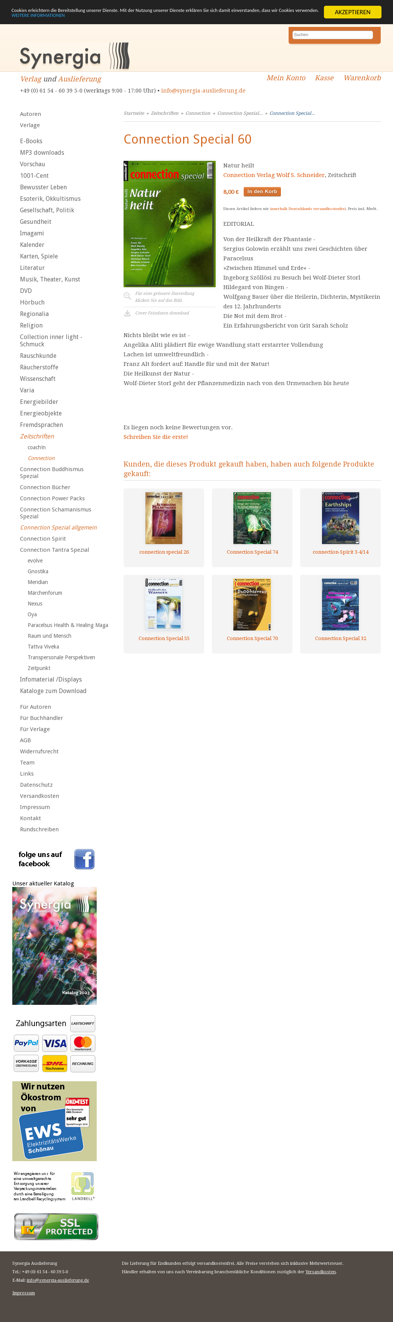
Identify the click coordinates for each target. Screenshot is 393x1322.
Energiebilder (39, 401)
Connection (41, 458)
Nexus (35, 604)
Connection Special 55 (164, 638)
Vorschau (32, 164)
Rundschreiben (39, 829)
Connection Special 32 (340, 638)
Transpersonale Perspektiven (61, 657)
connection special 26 (164, 552)
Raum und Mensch (49, 636)
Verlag (30, 79)
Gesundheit (35, 221)
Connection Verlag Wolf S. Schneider (274, 175)
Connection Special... (292, 113)
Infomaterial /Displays (51, 679)
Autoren (30, 114)
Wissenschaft (38, 378)
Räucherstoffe (39, 367)
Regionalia (34, 314)
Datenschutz (36, 784)
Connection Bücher (45, 487)
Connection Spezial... (240, 113)
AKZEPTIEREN (352, 12)
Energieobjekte (41, 413)
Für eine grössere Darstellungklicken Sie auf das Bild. (164, 297)
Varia (27, 390)
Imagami (32, 233)
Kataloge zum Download (53, 691)
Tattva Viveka (43, 647)
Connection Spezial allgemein (58, 527)
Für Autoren (35, 706)
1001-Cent (34, 175)
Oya (32, 614)
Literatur (32, 267)
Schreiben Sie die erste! (156, 436)
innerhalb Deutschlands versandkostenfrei (308, 209)
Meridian (38, 582)
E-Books (31, 141)
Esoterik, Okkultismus (50, 198)
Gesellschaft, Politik (47, 210)
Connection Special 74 (252, 552)
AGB (25, 740)
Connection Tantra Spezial (54, 549)
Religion (31, 325)
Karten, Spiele (39, 256)
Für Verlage (35, 729)
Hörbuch (32, 302)
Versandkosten (39, 796)
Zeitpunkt (39, 668)
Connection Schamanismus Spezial (55, 513)
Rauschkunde (38, 355)
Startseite (134, 113)
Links (27, 773)
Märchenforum (45, 593)
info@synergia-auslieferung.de (203, 91)
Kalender (32, 244)
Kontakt (30, 818)
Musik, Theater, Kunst (50, 279)
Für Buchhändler (41, 718)
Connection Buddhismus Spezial (52, 473)
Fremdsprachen (41, 425)
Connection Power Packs (52, 498)
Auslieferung (79, 79)
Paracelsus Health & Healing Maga (68, 625)
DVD (26, 291)
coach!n (37, 447)
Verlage (30, 125)
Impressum (35, 807)
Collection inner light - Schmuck (51, 340)
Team (27, 762)
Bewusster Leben (43, 187)
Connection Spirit (43, 538)
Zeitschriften (37, 436)
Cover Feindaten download (162, 313)
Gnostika (38, 571)
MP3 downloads (42, 152)
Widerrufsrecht (39, 751)
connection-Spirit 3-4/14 (340, 552)
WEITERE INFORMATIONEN (166, 19)
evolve (35, 561)
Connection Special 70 (252, 638)
